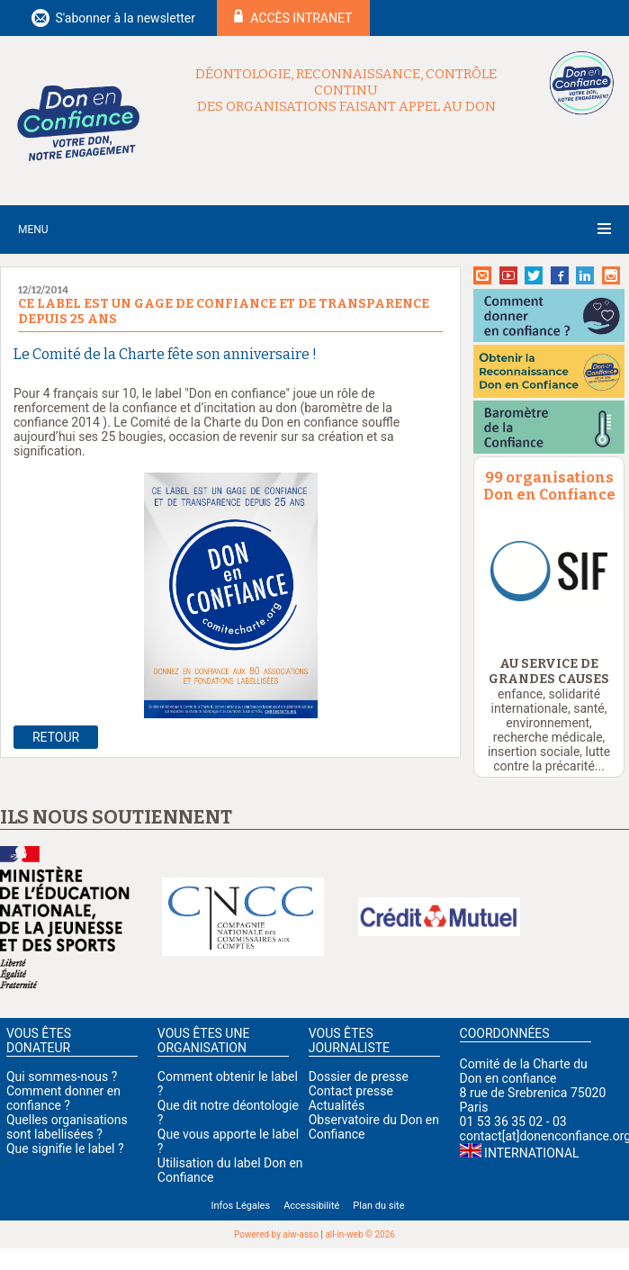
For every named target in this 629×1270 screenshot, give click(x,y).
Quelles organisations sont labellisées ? (67, 1126)
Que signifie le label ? (65, 1148)
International (531, 1153)
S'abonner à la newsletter (125, 18)
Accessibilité (311, 1205)
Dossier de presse (359, 1076)
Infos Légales (240, 1205)
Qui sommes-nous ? (61, 1076)
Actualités (336, 1105)
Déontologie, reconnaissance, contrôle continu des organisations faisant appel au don (346, 90)
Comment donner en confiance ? (63, 1098)
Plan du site (378, 1205)
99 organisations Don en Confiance (549, 486)
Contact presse (351, 1091)
